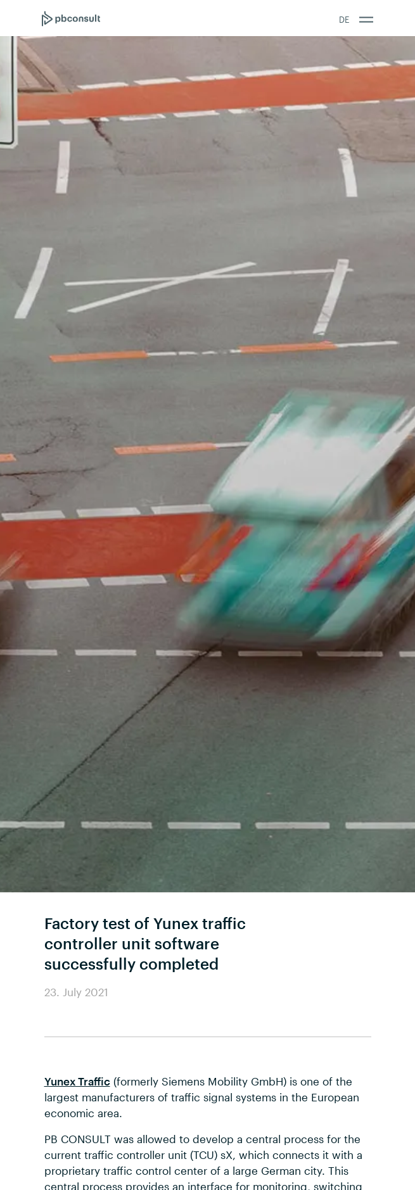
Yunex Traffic (77, 1081)
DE (344, 19)
